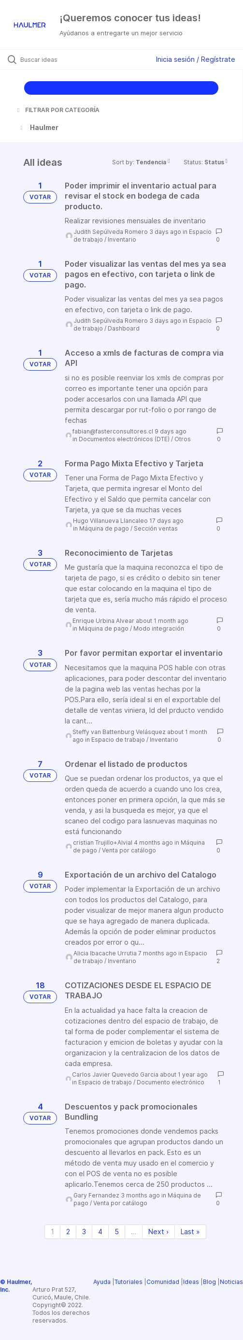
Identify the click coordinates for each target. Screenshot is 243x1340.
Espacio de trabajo (118, 739)
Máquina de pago (104, 528)
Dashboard (124, 328)
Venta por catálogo (129, 850)
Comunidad (162, 1281)
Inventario (122, 239)
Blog (209, 1281)
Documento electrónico (170, 1082)
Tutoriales (128, 1281)
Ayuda (102, 1281)
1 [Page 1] (52, 1231)
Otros (182, 439)
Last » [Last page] (190, 1231)
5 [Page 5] (116, 1231)
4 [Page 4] (100, 1231)
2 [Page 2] (68, 1231)
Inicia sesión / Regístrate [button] (195, 59)
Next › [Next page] (158, 1231)
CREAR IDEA (121, 87)
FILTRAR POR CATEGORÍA (57, 110)
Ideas (191, 1281)
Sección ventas (156, 528)
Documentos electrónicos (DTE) (124, 439)
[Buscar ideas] (72, 59)
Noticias (231, 1281)
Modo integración (158, 628)
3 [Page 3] (84, 1231)
